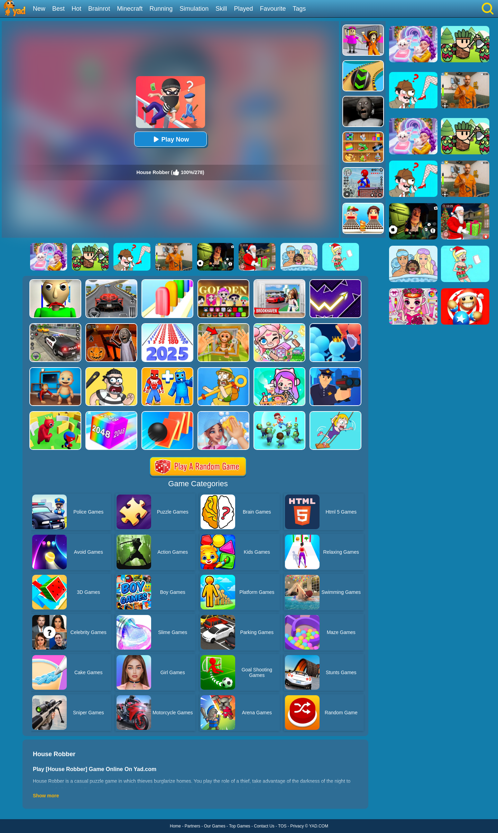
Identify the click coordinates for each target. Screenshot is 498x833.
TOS (282, 826)
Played (243, 8)
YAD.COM (318, 826)
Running (161, 8)
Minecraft (129, 8)
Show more (46, 795)
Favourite (273, 8)
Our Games (214, 826)
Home (175, 826)
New (39, 8)
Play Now (170, 139)
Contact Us (264, 826)
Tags (299, 8)
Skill (221, 8)
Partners (192, 826)
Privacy (297, 826)
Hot (76, 8)
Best (58, 8)
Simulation (194, 8)
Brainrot (99, 8)
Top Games (239, 826)
